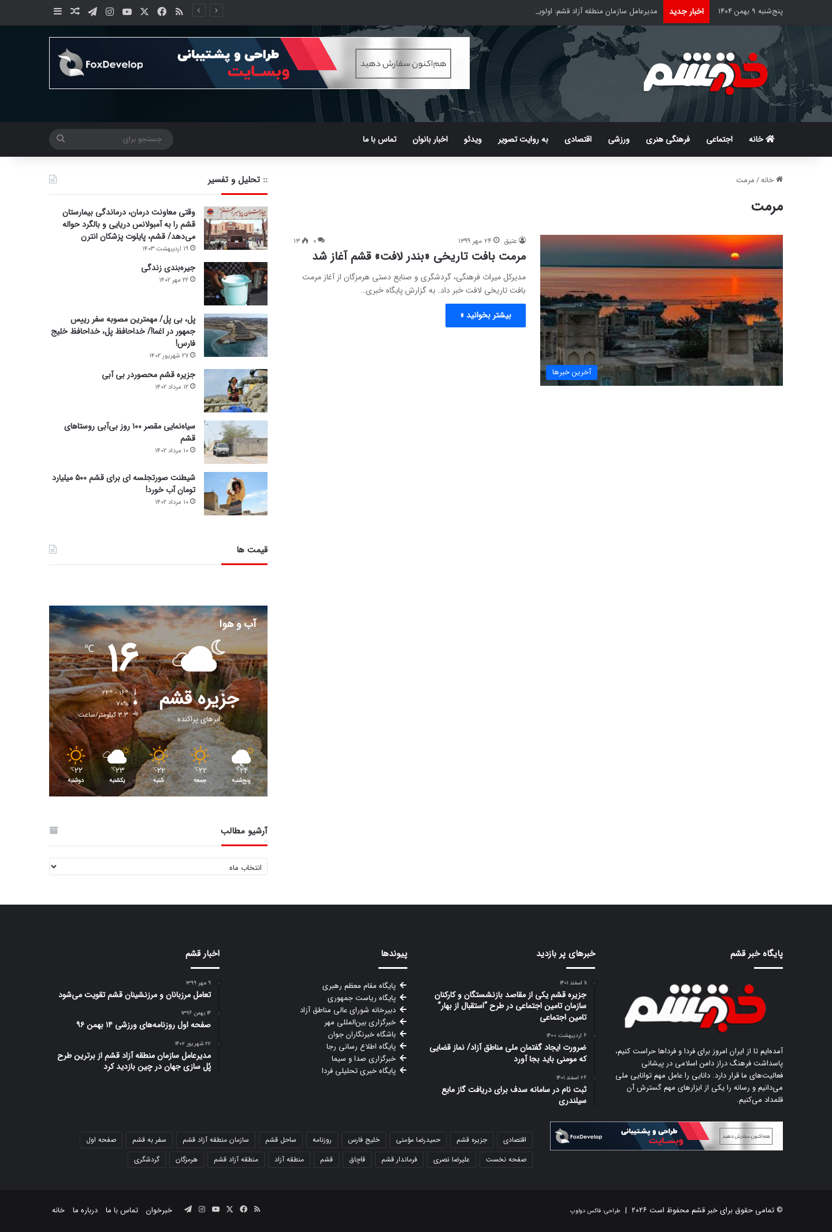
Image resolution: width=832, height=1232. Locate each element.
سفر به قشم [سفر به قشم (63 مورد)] (149, 1139)
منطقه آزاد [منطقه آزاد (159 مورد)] (289, 1159)
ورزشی (619, 139)
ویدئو (473, 139)
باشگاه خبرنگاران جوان (362, 1034)
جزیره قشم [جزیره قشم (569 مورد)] (471, 1139)
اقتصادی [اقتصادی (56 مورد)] (514, 1139)
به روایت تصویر (523, 139)
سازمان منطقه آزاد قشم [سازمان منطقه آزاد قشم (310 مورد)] (216, 1139)
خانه (762, 139)
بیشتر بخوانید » (485, 315)
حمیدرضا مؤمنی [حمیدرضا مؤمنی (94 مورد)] (418, 1139)
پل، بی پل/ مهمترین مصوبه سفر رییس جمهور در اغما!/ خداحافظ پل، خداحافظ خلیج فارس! (123, 331)
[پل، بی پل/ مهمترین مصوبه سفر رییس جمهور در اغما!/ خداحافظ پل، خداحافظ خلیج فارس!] (236, 335)
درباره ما (85, 1210)
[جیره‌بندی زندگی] (236, 283)
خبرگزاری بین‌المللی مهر (360, 1022)
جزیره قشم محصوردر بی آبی (148, 374)
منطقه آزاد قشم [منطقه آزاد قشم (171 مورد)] (236, 1159)
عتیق (510, 240)
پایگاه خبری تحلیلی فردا (359, 1071)
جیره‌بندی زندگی (168, 267)
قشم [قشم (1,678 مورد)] (326, 1159)
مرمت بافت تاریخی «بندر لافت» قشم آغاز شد (419, 256)
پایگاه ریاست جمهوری (362, 998)
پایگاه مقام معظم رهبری (359, 986)
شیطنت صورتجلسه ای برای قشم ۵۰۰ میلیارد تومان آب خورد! (123, 483)
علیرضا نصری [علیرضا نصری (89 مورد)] (451, 1159)
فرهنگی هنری (668, 139)
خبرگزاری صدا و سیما (364, 1059)
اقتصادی (578, 139)
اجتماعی (719, 139)
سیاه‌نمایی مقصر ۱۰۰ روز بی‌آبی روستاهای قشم (129, 432)
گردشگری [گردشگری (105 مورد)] (146, 1159)
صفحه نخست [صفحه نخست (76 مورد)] (506, 1159)
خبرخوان (159, 1210)
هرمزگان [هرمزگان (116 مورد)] (187, 1159)
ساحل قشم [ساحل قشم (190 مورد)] (280, 1139)
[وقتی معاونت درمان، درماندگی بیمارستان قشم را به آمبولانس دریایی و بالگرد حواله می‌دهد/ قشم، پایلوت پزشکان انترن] (236, 228)
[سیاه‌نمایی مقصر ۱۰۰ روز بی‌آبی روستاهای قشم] (236, 442)
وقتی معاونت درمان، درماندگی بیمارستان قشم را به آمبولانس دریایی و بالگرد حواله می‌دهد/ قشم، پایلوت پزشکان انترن (128, 224)
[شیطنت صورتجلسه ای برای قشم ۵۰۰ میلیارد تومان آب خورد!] (236, 493)
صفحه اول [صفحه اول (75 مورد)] (101, 1139)
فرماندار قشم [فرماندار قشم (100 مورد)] (399, 1159)
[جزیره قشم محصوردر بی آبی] (236, 390)
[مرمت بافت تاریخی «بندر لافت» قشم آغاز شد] (661, 310)
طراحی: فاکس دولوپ (595, 1211)
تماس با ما (379, 139)
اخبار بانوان (430, 139)
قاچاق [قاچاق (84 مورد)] (357, 1159)
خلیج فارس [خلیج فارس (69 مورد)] (364, 1139)
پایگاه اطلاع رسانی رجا (361, 1047)
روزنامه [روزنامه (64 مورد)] (322, 1139)
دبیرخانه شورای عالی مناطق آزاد (348, 1010)
